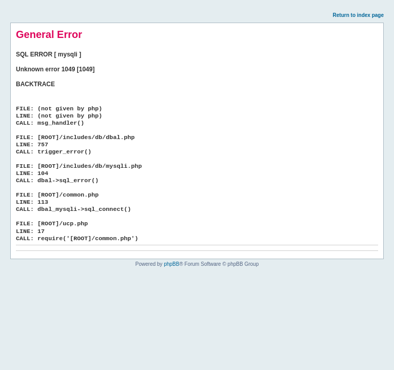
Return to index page (358, 15)
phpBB (171, 264)
